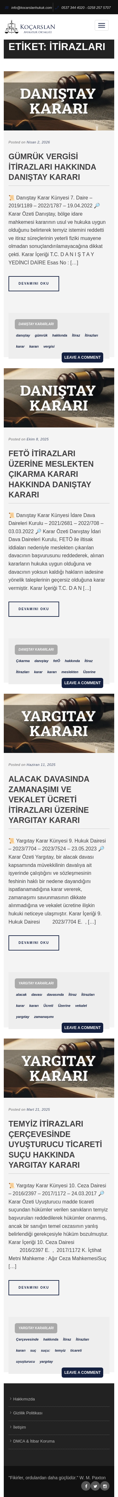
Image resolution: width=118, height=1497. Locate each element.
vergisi (48, 346)
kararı (34, 346)
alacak (21, 994)
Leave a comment (82, 357)
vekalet (81, 1005)
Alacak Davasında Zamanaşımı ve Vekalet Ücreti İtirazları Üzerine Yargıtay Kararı (48, 799)
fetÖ (56, 661)
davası (36, 994)
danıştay (23, 335)
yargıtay (22, 1017)
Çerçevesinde (27, 1339)
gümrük (41, 335)
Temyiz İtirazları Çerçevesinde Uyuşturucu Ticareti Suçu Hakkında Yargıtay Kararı (55, 1144)
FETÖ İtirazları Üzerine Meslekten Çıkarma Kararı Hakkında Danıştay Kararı (51, 474)
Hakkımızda (24, 1399)
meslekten (69, 672)
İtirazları (91, 335)
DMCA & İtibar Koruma (34, 1441)
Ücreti (48, 1005)
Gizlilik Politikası (27, 1413)
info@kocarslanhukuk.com (28, 7)
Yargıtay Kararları (36, 983)
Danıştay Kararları (36, 324)
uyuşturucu (25, 1361)
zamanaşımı (43, 1017)
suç (33, 1350)
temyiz (60, 1350)
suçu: (45, 1350)
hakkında (59, 335)
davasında (55, 994)
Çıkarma (23, 661)
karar (20, 346)
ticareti (76, 1350)
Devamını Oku (34, 283)
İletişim (19, 1427)
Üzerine (89, 672)
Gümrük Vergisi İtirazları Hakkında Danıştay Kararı (52, 166)
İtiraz (76, 335)
